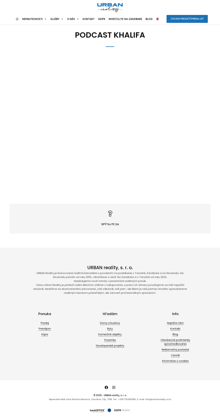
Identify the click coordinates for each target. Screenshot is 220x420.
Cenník (175, 355)
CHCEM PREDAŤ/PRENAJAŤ (187, 18)
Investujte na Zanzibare (125, 19)
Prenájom (45, 328)
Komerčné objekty (110, 334)
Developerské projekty (110, 345)
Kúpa (44, 334)
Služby (54, 19)
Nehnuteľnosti (32, 19)
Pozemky (110, 340)
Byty (110, 328)
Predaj (45, 323)
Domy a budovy (110, 323)
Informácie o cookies (175, 361)
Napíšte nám (175, 323)
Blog (149, 19)
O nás (71, 19)
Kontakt (89, 19)
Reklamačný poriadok (175, 349)
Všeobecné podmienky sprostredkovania (175, 342)
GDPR (101, 19)
